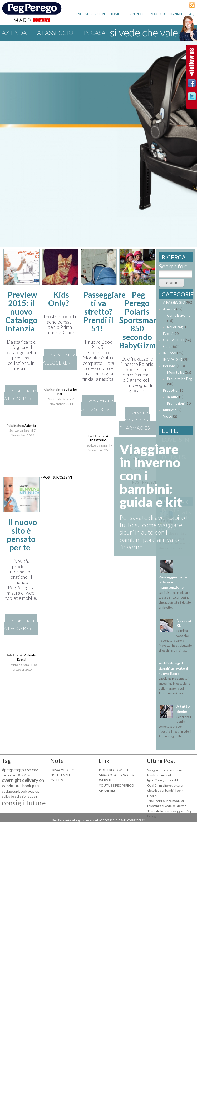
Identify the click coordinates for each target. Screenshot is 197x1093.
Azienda (14, 32)
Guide (167, 346)
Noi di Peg (175, 327)
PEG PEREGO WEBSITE (115, 770)
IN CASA (169, 353)
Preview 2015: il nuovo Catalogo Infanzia (21, 311)
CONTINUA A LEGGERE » (20, 395)
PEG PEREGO (135, 14)
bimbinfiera (9, 775)
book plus (30, 785)
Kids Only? (58, 299)
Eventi (21, 659)
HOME (115, 14)
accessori (32, 770)
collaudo (8, 796)
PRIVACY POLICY (62, 770)
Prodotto (170, 390)
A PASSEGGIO (55, 32)
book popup (10, 791)
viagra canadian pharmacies (134, 421)
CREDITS (57, 780)
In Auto (172, 397)
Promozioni (176, 403)
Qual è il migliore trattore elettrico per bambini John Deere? (165, 790)
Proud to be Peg (179, 379)
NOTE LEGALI (60, 775)
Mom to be (175, 372)
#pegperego (13, 769)
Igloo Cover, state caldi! (163, 780)
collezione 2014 (26, 796)
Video (167, 416)
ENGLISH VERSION (90, 14)
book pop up (29, 791)
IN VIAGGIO (172, 359)
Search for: (173, 266)
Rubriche (169, 410)
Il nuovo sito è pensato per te (22, 534)
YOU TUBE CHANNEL (166, 14)
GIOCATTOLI (173, 340)
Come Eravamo (179, 315)
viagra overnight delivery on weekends (23, 780)
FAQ (191, 14)
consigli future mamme (24, 807)
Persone (169, 366)
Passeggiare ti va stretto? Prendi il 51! (104, 311)
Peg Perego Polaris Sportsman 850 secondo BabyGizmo (139, 320)
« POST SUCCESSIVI (56, 477)
